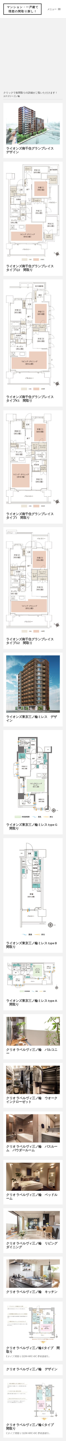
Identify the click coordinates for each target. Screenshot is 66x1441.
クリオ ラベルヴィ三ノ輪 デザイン (31, 1369)
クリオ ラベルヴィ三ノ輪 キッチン (31, 1292)
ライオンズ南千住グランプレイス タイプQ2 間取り (31, 268)
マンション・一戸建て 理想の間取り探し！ (23, 9)
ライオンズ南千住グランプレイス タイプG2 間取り (31, 641)
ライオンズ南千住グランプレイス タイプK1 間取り (31, 398)
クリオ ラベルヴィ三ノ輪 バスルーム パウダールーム (31, 1148)
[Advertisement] (33, 55)
